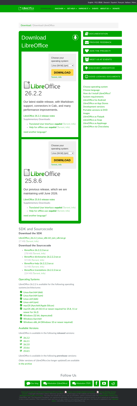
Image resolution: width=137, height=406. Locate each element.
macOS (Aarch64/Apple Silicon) (38, 306)
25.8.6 (26, 348)
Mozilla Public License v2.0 (108, 395)
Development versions (94, 107)
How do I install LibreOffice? (97, 93)
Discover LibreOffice (100, 68)
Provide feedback (98, 42)
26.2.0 (26, 344)
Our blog (32, 383)
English (90, 2)
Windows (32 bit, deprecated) (37, 315)
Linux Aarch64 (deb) (33, 292)
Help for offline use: (42, 127)
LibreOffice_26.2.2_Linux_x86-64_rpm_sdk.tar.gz (42, 238)
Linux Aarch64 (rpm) (33, 296)
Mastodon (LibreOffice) (55, 383)
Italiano (128, 2)
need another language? (35, 132)
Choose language (91, 90)
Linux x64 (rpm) (30, 302)
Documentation (96, 34)
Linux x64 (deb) (30, 299)
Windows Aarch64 (32, 319)
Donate (116, 8)
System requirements (93, 97)
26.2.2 (26, 338)
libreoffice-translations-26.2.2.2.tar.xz (42, 270)
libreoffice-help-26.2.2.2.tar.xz (38, 263)
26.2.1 (26, 341)
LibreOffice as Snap (92, 120)
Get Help (72, 8)
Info (60, 77)
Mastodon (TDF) (81, 383)
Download (47, 8)
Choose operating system (95, 87)
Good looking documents (102, 77)
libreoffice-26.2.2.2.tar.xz (36, 250)
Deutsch (107, 2)
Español (114, 2)
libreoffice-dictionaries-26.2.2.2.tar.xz (42, 257)
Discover (60, 8)
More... (134, 2)
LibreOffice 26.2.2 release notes (39, 116)
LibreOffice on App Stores (95, 103)
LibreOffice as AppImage (95, 123)
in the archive (25, 364)
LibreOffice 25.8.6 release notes (39, 199)
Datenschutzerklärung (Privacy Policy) (50, 392)
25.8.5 (26, 351)
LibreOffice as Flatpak (93, 117)
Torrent (54, 77)
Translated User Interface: (45, 124)
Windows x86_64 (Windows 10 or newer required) (48, 322)
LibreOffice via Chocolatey (96, 127)
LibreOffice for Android (94, 100)
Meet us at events (98, 60)
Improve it (84, 8)
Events (95, 8)
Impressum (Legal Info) (28, 392)
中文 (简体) (98, 2)
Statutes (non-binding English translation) (81, 392)
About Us (105, 8)
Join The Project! (98, 51)
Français (121, 2)
